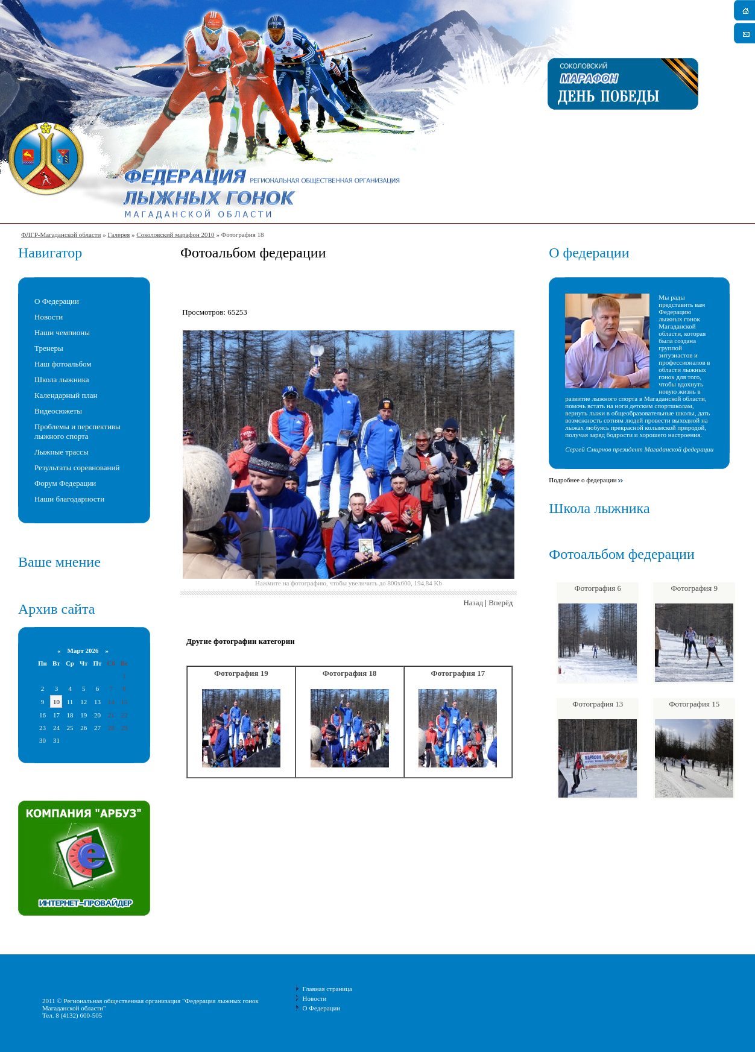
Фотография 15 (694, 703)
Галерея (118, 234)
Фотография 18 (350, 673)
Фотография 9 (694, 588)
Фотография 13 (597, 703)
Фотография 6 (598, 588)
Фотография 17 (458, 673)
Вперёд (500, 602)
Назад (473, 602)
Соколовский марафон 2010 (175, 234)
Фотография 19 (241, 673)
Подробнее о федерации (582, 479)
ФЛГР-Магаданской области (61, 234)
